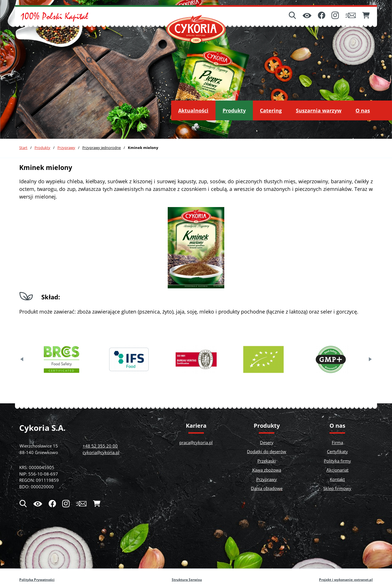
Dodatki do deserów (266, 451)
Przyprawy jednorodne (101, 147)
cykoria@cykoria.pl (101, 452)
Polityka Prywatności (37, 579)
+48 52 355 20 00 (100, 446)
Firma (337, 442)
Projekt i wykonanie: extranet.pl (346, 579)
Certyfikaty (337, 451)
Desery (266, 442)
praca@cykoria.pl (196, 442)
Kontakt (337, 479)
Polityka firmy (337, 461)
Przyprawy (66, 147)
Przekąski (266, 461)
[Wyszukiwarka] (292, 16)
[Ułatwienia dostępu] (307, 16)
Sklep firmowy (337, 488)
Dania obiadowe (267, 488)
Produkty (42, 147)
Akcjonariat (337, 470)
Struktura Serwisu (187, 579)
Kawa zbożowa (266, 470)
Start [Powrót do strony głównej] (23, 147)
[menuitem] (193, 110)
